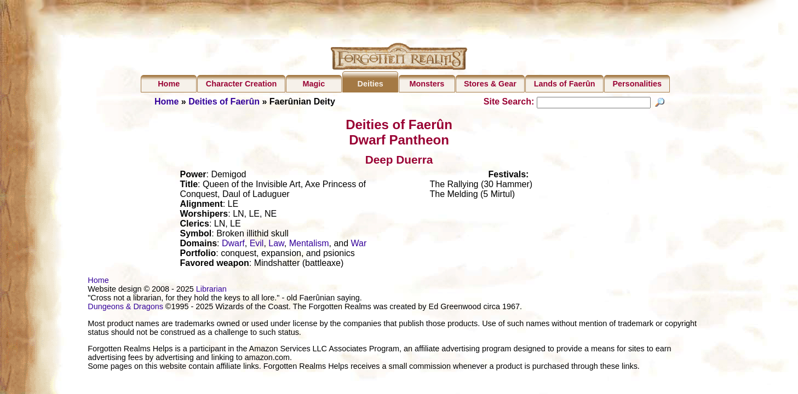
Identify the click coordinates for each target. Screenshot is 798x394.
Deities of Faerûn (224, 101)
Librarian (211, 290)
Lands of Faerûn (564, 83)
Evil (257, 245)
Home (169, 83)
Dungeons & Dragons (125, 308)
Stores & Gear (490, 83)
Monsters (426, 83)
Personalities (637, 83)
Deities (370, 83)
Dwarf (233, 245)
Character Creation (241, 83)
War (359, 245)
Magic (313, 83)
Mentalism (309, 245)
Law (276, 245)
